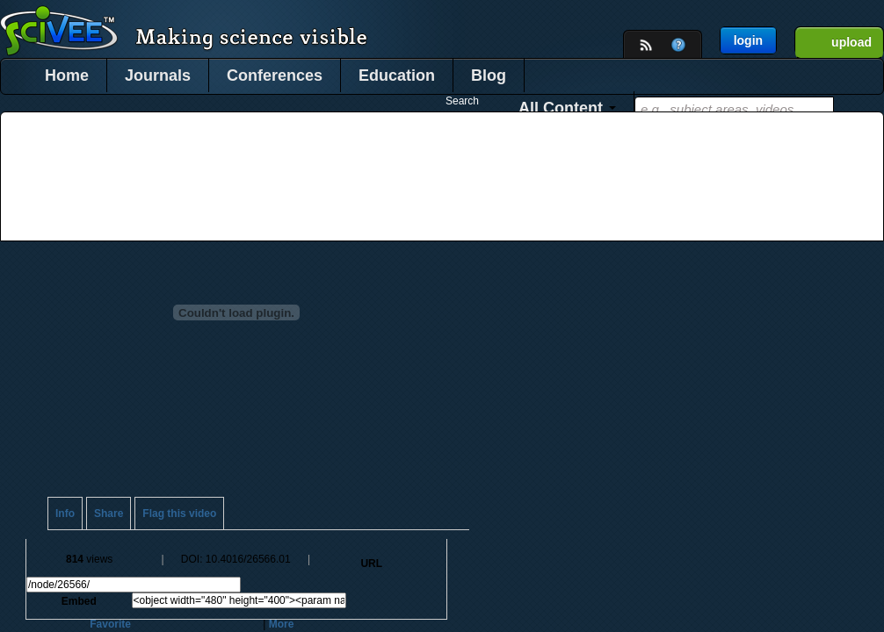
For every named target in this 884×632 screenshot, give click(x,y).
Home (67, 75)
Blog (488, 75)
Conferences (274, 75)
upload (851, 42)
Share (108, 513)
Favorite (110, 624)
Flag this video (179, 513)
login (748, 40)
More (281, 624)
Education (397, 75)
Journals (158, 75)
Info (65, 513)
